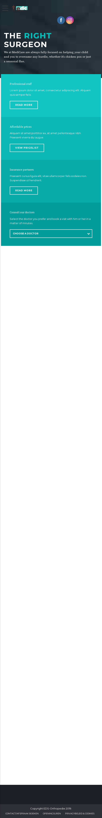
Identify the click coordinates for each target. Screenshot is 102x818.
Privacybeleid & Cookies (79, 813)
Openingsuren (52, 813)
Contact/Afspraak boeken (22, 813)
